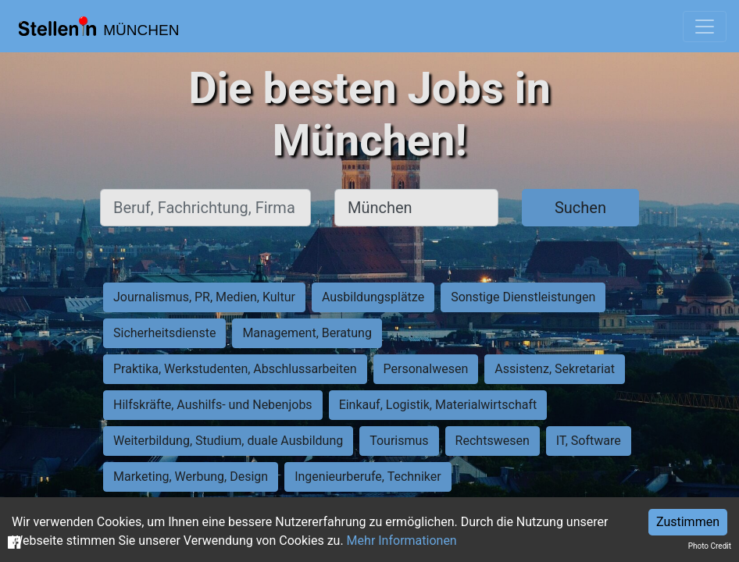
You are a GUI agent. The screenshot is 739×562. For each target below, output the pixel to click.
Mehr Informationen (402, 540)
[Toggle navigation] (705, 26)
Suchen (580, 207)
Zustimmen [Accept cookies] (687, 521)
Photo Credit (709, 546)
